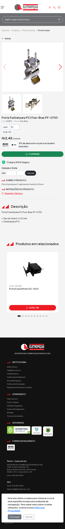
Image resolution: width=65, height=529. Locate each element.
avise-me (32, 307)
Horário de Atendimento (16, 377)
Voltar (6, 38)
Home (5, 30)
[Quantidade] (14, 127)
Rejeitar (29, 516)
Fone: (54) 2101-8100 (15, 475)
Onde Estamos (13, 374)
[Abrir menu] (2, 7)
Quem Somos (12, 367)
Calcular (30, 173)
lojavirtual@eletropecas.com (18, 489)
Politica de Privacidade (16, 384)
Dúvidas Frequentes (15, 406)
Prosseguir (14, 516)
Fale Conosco (12, 399)
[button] (60, 67)
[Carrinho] (59, 7)
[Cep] (11, 173)
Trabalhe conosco (14, 370)
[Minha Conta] (49, 7)
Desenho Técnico (12, 193)
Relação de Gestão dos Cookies (19, 387)
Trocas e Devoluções (15, 416)
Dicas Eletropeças (14, 381)
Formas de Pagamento (15, 409)
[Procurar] (59, 19)
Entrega (10, 412)
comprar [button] (32, 154)
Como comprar (13, 402)
